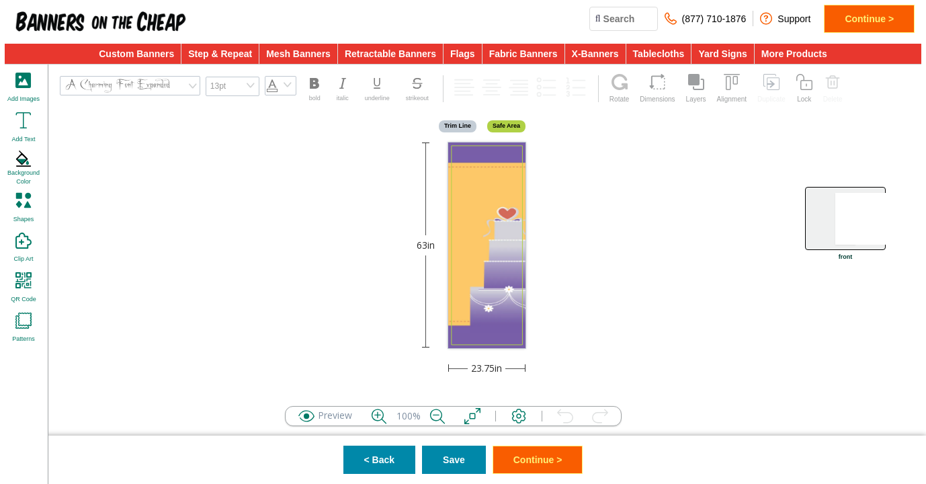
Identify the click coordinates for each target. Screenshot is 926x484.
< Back (379, 459)
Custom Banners (136, 53)
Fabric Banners (523, 53)
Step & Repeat (220, 53)
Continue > (869, 18)
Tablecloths (659, 53)
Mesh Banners (298, 53)
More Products (794, 53)
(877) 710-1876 (706, 18)
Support (785, 18)
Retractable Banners (390, 53)
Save (454, 459)
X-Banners (595, 53)
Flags (462, 53)
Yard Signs (722, 53)
